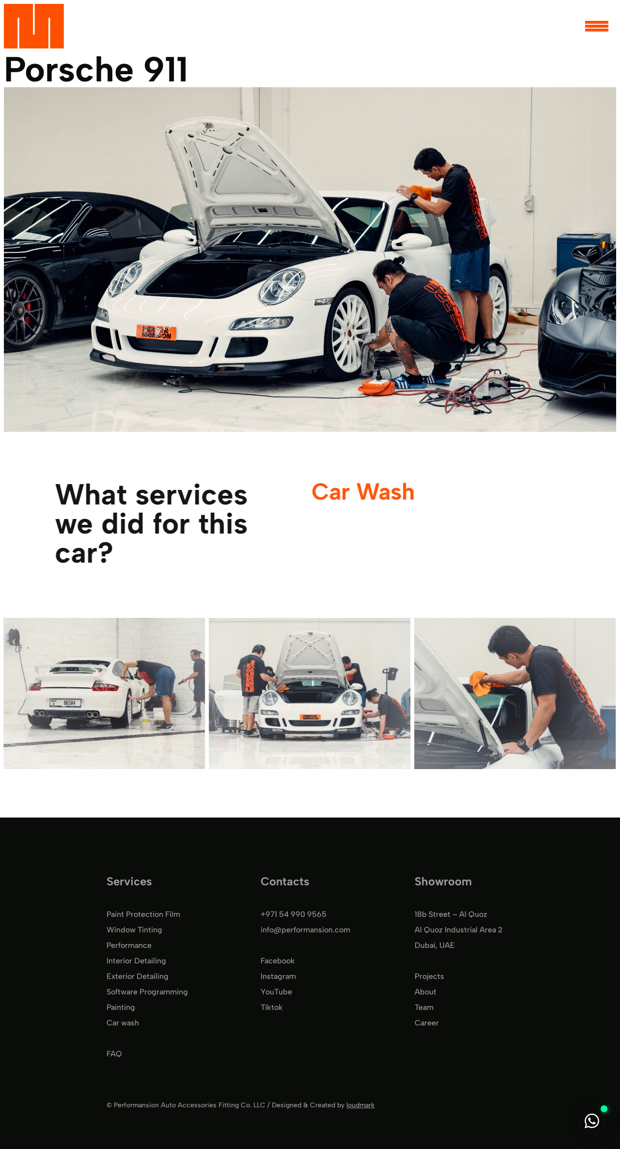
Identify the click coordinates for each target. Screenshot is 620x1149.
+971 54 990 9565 (293, 914)
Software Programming (147, 991)
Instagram (278, 976)
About (425, 991)
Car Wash (362, 491)
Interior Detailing (136, 960)
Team (424, 1007)
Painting (121, 1007)
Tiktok (272, 1007)
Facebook (278, 960)
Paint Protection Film (143, 914)
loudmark (360, 1105)
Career (427, 1022)
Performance (129, 945)
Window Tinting (134, 929)
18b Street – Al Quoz (451, 914)
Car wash (123, 1022)
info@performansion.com (305, 929)
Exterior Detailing (138, 976)
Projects (429, 976)
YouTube (276, 991)
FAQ (114, 1053)
